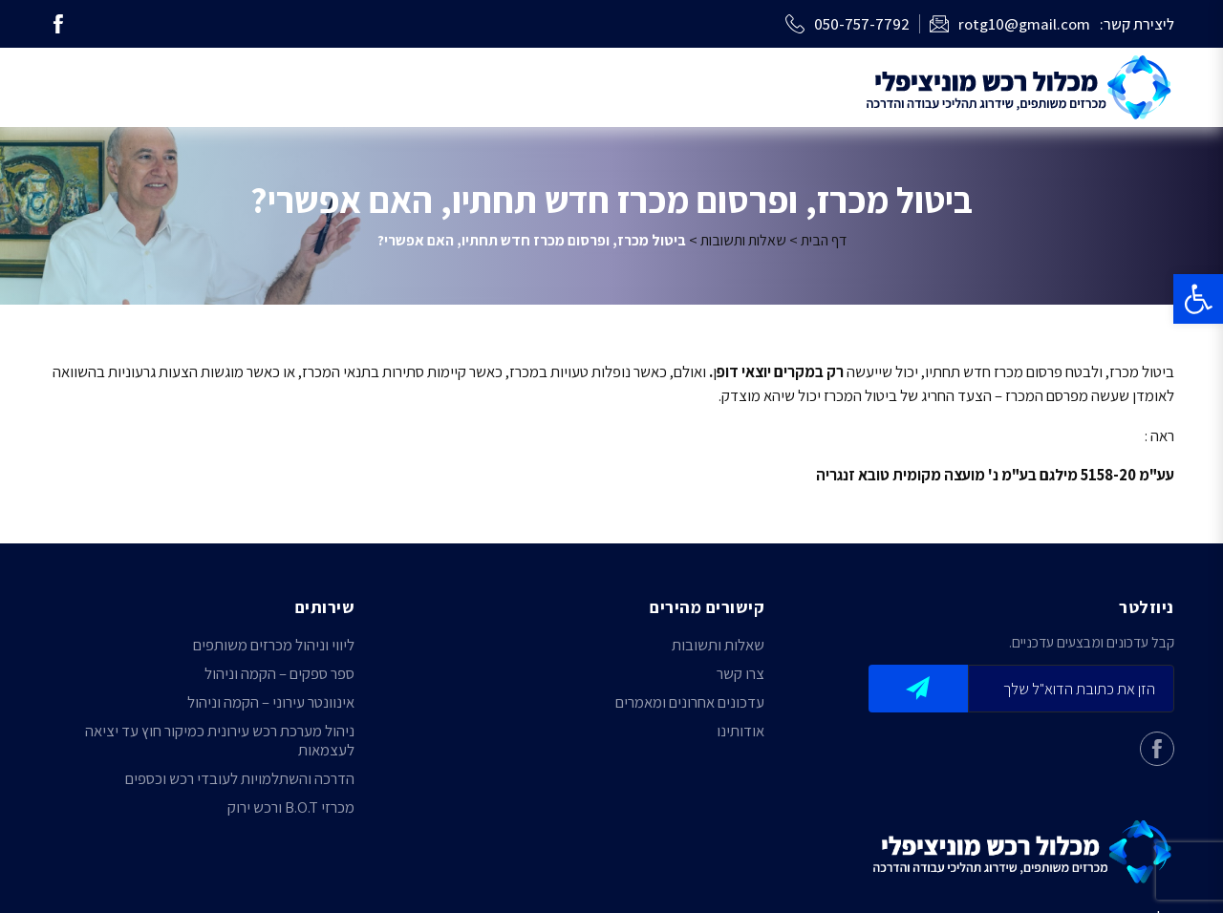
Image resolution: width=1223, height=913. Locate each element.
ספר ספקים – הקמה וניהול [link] (279, 673)
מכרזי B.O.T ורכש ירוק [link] (290, 807)
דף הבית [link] (824, 240)
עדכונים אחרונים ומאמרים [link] (689, 701)
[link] (1198, 299)
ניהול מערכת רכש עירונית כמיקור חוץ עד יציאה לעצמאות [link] (219, 740)
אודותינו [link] (740, 730)
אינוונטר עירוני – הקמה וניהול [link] (270, 701)
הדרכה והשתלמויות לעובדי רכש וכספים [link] (239, 778)
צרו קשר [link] (740, 673)
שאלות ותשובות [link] (743, 240)
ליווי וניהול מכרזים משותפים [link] (273, 644)
